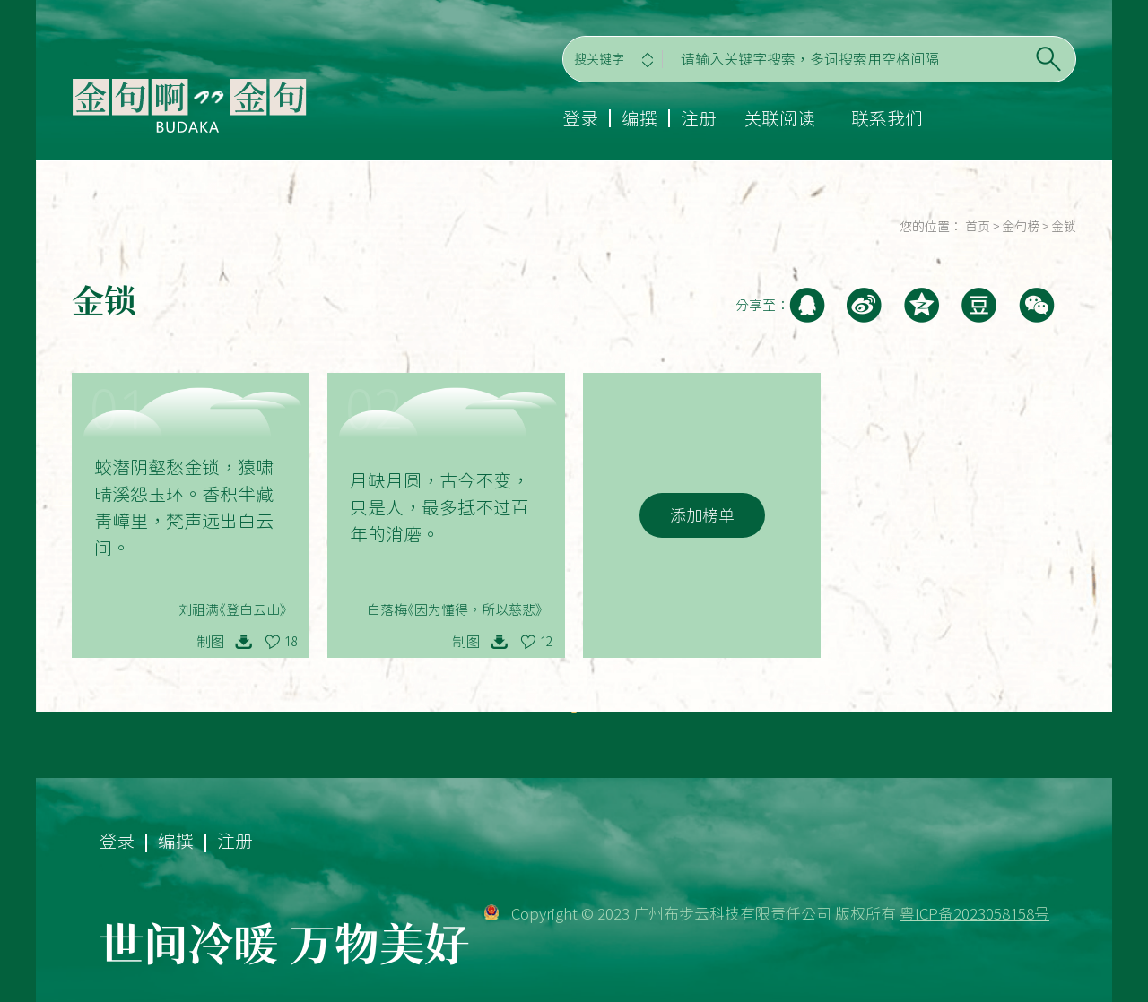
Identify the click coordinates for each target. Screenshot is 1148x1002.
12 (546, 641)
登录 (580, 118)
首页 (977, 226)
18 (290, 641)
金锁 (1063, 226)
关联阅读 (779, 118)
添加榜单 (702, 515)
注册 (699, 118)
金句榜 (1020, 226)
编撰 (639, 118)
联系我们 (887, 118)
